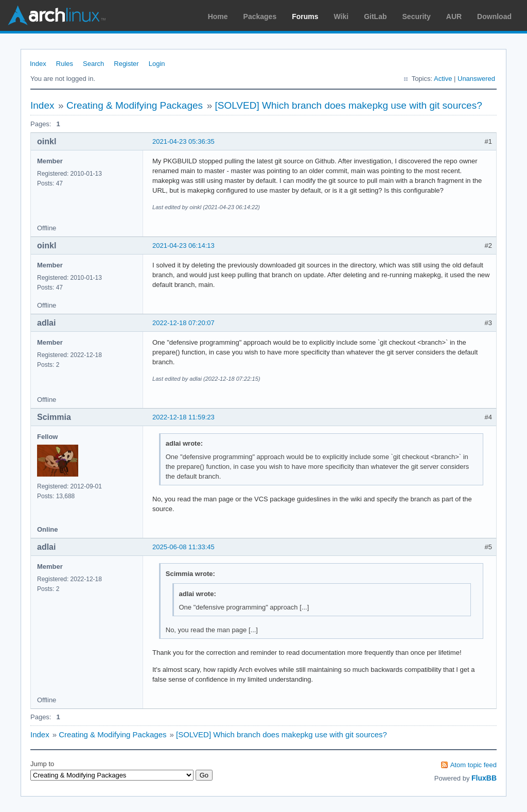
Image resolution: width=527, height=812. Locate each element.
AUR (454, 16)
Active (443, 78)
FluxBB (484, 778)
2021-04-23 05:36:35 (183, 141)
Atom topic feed (473, 765)
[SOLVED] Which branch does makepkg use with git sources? (348, 105)
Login (157, 63)
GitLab (375, 16)
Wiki (341, 16)
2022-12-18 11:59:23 (183, 417)
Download (494, 16)
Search (93, 63)
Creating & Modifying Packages (134, 105)
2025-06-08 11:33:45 (183, 547)
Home (218, 16)
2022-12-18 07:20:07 (183, 323)
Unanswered (476, 78)
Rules (64, 63)
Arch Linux (57, 15)
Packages (260, 16)
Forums (305, 16)
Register (126, 63)
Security (416, 16)
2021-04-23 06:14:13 (183, 245)
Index (38, 63)
